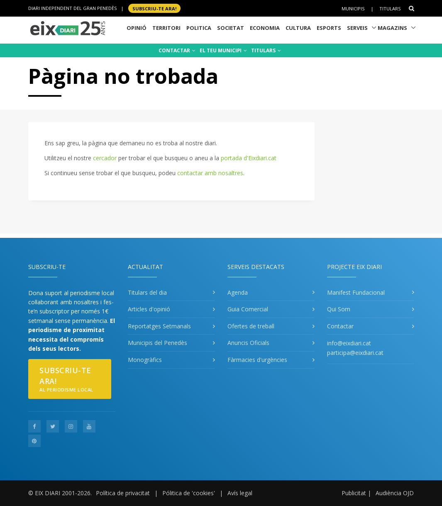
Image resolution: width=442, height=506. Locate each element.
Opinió (137, 28)
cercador (105, 158)
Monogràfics (145, 360)
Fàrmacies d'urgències (257, 360)
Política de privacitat (123, 493)
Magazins (392, 28)
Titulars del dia (147, 292)
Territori (166, 28)
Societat (230, 28)
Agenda (237, 292)
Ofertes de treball (250, 326)
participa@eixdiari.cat (355, 353)
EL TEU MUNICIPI (223, 50)
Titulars (389, 8)
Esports (329, 28)
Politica (198, 28)
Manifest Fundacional (356, 292)
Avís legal (239, 493)
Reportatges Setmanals (159, 326)
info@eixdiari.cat (349, 343)
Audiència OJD (395, 493)
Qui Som (338, 309)
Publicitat (354, 493)
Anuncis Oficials (248, 343)
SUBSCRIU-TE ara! (154, 8)
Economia (265, 28)
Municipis (353, 8)
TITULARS (266, 50)
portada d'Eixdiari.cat (248, 158)
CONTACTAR (177, 50)
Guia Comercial (247, 309)
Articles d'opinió (149, 309)
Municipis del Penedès (157, 343)
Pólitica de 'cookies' (188, 493)
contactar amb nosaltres (210, 173)
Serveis (357, 28)
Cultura (298, 28)
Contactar (340, 326)
